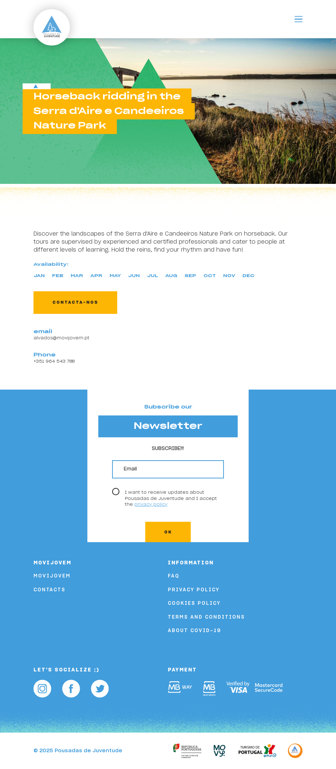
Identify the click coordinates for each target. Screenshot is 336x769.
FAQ (173, 576)
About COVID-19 (194, 630)
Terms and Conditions (206, 617)
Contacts (49, 590)
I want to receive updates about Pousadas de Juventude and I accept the (171, 498)
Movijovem (52, 576)
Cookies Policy (194, 603)
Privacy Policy (194, 590)
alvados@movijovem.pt (61, 338)
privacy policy (150, 504)
